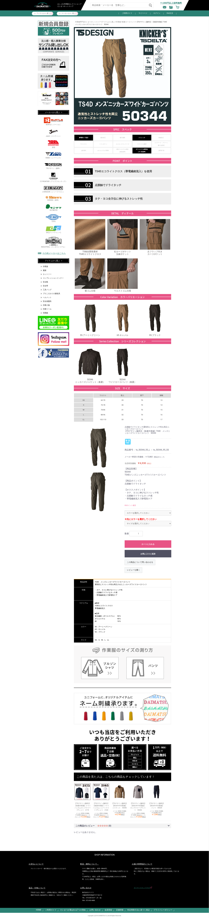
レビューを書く (133, 570)
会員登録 (108, 910)
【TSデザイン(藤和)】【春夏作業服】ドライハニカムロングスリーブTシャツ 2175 (83, 806)
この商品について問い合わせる (140, 562)
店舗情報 (119, 910)
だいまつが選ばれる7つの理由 (73, 910)
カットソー (47, 274)
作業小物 (46, 305)
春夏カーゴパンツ (128, 22)
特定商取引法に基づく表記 (138, 910)
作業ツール (47, 309)
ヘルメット (47, 297)
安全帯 (45, 286)
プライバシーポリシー (163, 910)
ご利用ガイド (127, 13)
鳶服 (44, 270)
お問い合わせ (95, 910)
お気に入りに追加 (147, 554)
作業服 (118, 22)
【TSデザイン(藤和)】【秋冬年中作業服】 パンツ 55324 (157, 805)
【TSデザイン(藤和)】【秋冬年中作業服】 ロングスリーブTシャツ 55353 (138, 806)
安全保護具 (47, 301)
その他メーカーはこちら (54, 253)
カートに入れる (147, 544)
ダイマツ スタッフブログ (142, 888)
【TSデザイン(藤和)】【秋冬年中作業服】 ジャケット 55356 (120, 805)
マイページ (142, 13)
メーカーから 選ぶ (68, 13)
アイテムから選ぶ (108, 22)
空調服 (45, 313)
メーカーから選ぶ (52, 112)
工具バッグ (47, 290)
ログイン (156, 13)
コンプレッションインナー (53, 278)
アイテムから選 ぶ (43, 13)
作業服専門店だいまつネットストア (88, 22)
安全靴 (45, 282)
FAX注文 (170, 13)
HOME (38, 910)
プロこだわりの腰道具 (51, 294)
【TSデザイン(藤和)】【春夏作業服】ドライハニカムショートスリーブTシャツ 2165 (101, 806)
